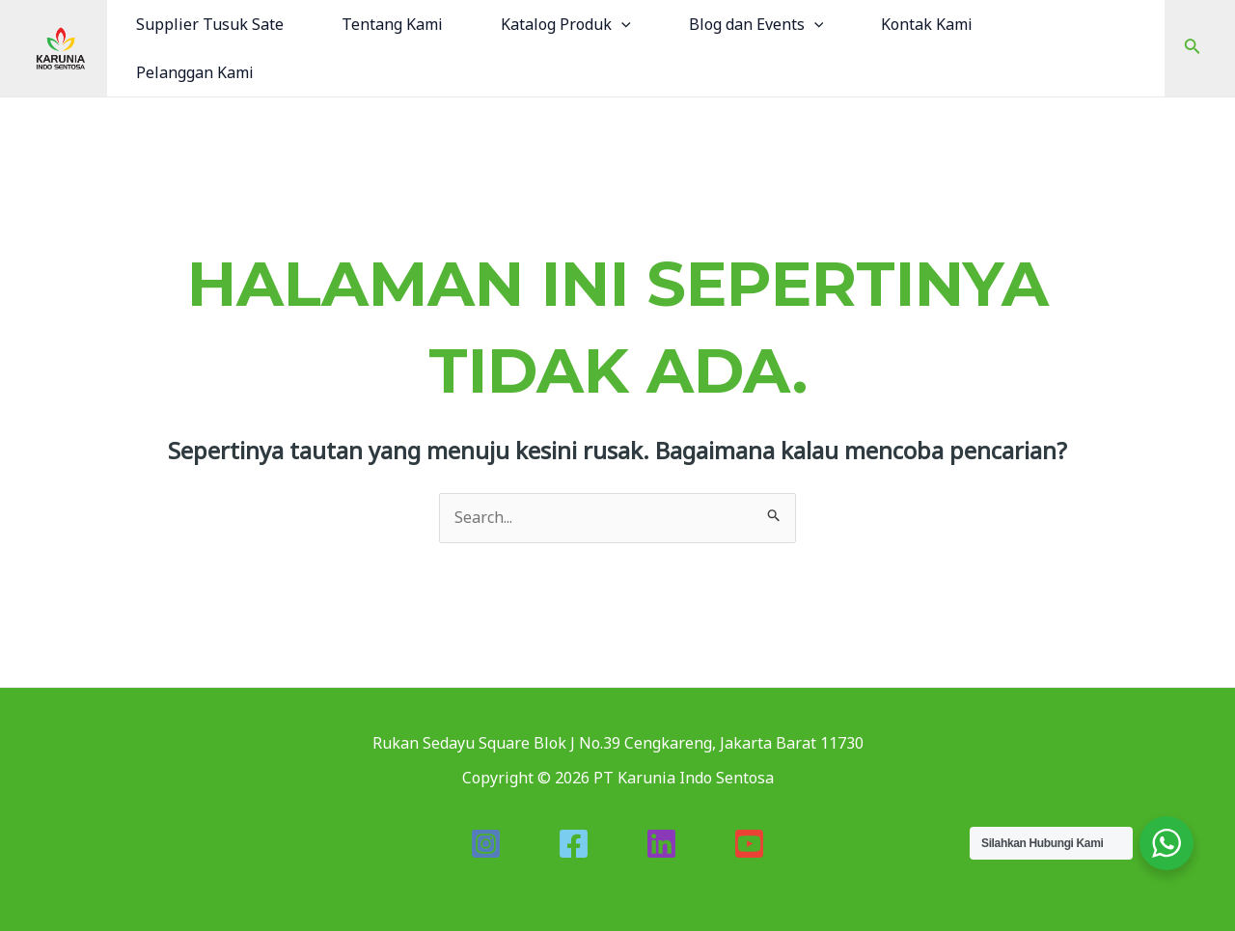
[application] (621, 24)
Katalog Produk (566, 24)
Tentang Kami (392, 24)
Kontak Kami (927, 24)
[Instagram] (486, 844)
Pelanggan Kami (195, 72)
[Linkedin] (661, 844)
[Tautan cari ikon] (1192, 48)
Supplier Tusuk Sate (210, 24)
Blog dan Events (756, 24)
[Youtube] (749, 844)
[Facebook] (574, 844)
